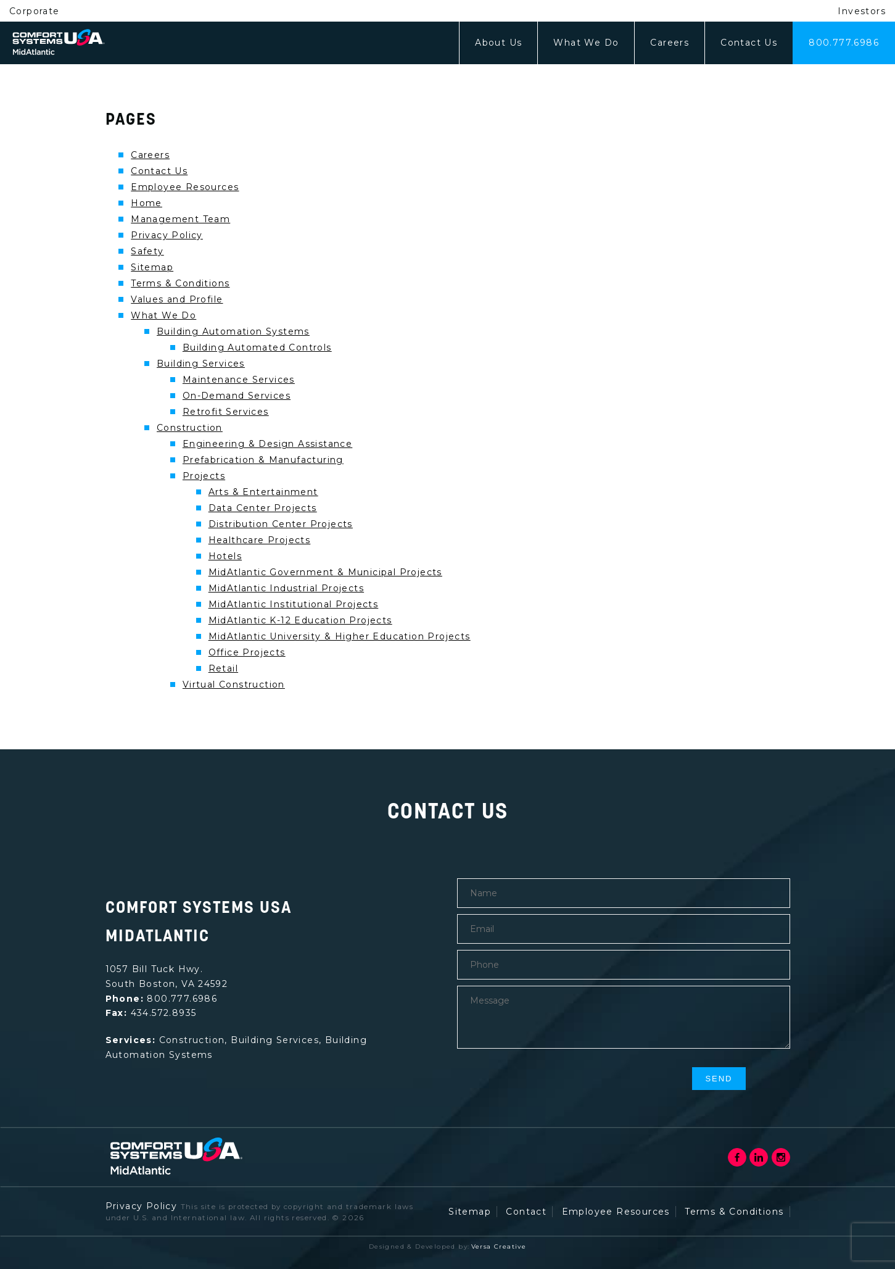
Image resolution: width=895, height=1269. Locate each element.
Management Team (180, 219)
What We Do (586, 42)
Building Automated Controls (257, 347)
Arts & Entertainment (263, 491)
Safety (147, 251)
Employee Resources (185, 187)
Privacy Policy (167, 235)
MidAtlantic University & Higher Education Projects (339, 636)
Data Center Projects (262, 508)
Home (146, 203)
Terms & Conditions (180, 283)
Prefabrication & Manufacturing (263, 459)
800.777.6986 (844, 42)
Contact (526, 1211)
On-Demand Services (237, 395)
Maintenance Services (239, 379)
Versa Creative (499, 1246)
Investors (862, 11)
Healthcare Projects (259, 540)
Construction (190, 427)
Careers (669, 42)
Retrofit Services (226, 411)
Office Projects (247, 652)
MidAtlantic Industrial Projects (286, 588)
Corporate (34, 11)
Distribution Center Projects (280, 524)
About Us (498, 42)
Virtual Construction (234, 684)
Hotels (225, 556)
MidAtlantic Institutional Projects (293, 604)
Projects (204, 475)
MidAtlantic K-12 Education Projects (300, 620)
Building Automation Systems (233, 331)
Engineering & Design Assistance (267, 443)
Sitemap (152, 267)
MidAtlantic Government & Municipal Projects (325, 572)
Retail (223, 668)
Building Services (201, 363)
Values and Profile (177, 299)
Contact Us (748, 42)
